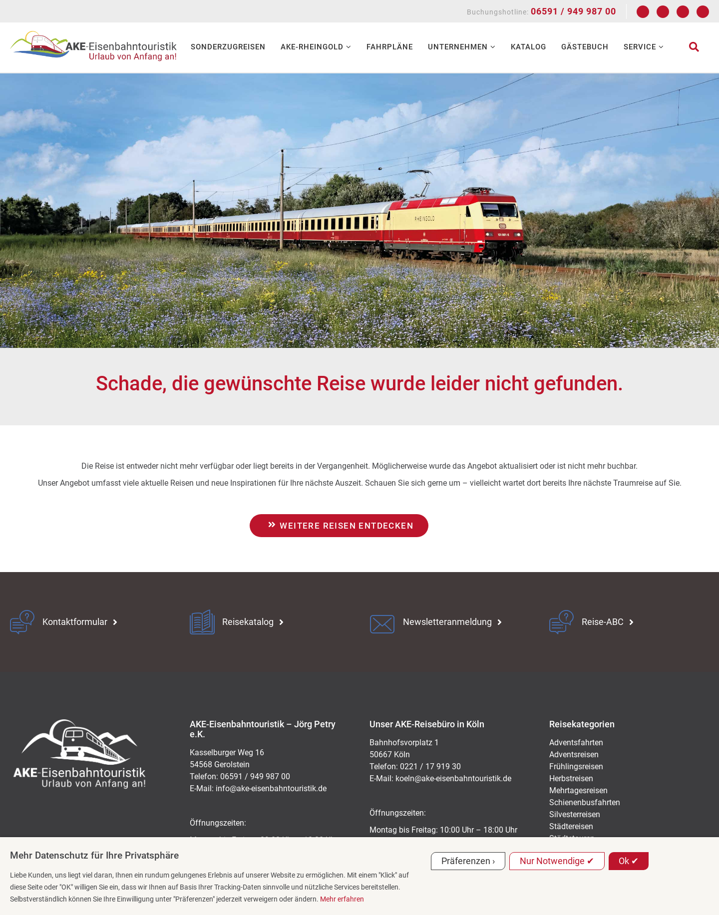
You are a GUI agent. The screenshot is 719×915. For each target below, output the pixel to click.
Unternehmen (462, 46)
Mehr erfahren (342, 899)
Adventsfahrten (576, 742)
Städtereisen (571, 826)
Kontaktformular (74, 622)
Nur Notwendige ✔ (557, 861)
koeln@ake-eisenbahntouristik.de (453, 778)
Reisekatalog (248, 622)
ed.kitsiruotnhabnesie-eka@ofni (271, 788)
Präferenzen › (468, 861)
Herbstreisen (571, 778)
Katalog (528, 46)
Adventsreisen (574, 754)
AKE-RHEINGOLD (316, 46)
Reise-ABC (603, 622)
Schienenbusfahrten (584, 802)
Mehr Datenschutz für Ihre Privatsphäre (94, 855)
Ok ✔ (629, 861)
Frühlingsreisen (576, 766)
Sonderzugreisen (228, 46)
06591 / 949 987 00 (573, 11)
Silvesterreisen (574, 814)
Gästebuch (585, 46)
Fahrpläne (389, 46)
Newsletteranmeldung (447, 622)
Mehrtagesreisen (578, 790)
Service (644, 46)
